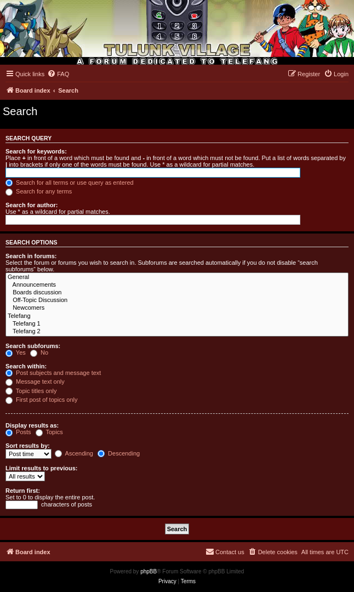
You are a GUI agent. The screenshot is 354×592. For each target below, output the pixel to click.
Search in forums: (31, 256)
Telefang (177, 316)
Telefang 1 (177, 324)
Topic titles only (30, 391)
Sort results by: (27, 445)
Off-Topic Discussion (177, 300)
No (39, 352)
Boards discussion (177, 293)
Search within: (26, 366)
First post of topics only (41, 399)
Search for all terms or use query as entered (69, 182)
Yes (15, 352)
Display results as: (32, 425)
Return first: (22, 490)
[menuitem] (58, 74)
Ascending (74, 453)
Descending (119, 453)
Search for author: (31, 205)
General (177, 277)
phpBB (148, 571)
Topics (49, 432)
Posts (18, 432)
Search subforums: (32, 346)
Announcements (177, 285)
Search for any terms (38, 191)
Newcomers (177, 308)
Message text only (35, 381)
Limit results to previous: (41, 468)
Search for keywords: (36, 151)
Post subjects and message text (53, 372)
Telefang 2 (177, 331)
